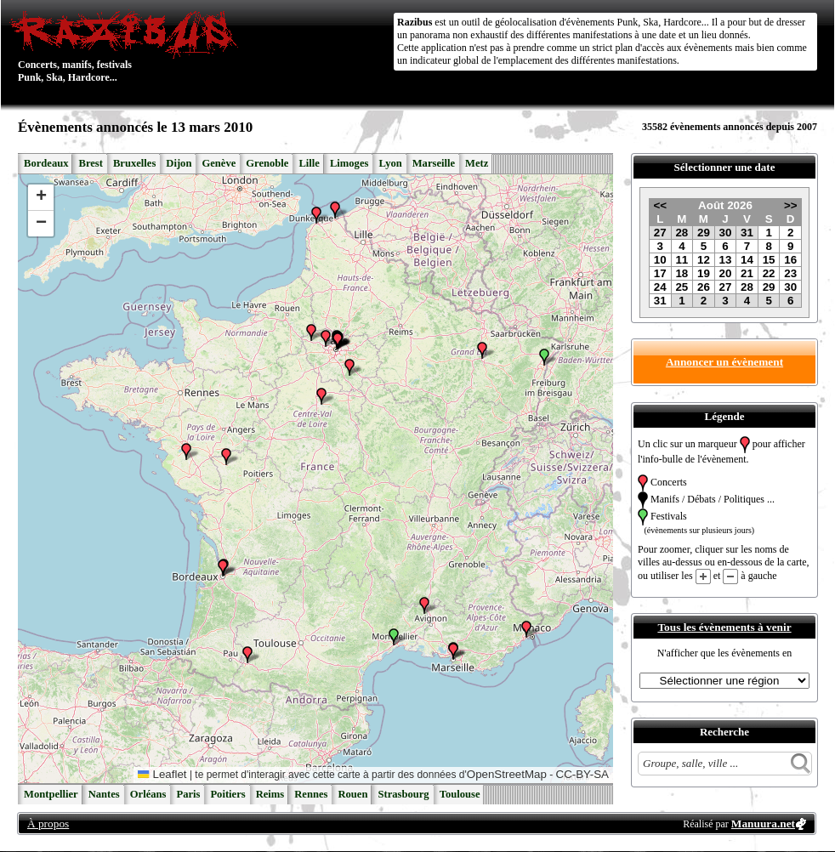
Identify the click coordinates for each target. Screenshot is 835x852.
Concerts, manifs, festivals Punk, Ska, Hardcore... (128, 46)
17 (660, 273)
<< (660, 205)
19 (703, 273)
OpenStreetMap (507, 774)
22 (769, 273)
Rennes (310, 794)
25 (681, 287)
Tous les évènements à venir (724, 627)
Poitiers (227, 794)
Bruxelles (134, 163)
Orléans (148, 794)
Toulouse (460, 794)
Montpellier (51, 794)
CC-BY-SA (582, 774)
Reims (270, 794)
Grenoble (267, 163)
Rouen (352, 794)
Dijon (178, 163)
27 (660, 232)
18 (681, 273)
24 (660, 287)
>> (791, 205)
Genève (219, 163)
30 (725, 232)
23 (790, 273)
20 (725, 273)
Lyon (389, 163)
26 (703, 287)
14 (747, 259)
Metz (476, 163)
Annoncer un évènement (724, 361)
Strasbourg (403, 794)
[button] (226, 456)
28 (681, 232)
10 (660, 259)
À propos (48, 823)
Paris (188, 794)
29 (703, 232)
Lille (309, 163)
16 (790, 259)
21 (747, 273)
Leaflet (162, 774)
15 (769, 259)
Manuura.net (763, 823)
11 (681, 259)
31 (747, 232)
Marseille (433, 163)
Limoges (349, 163)
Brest (90, 163)
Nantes (104, 794)
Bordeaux (46, 163)
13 (725, 259)
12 (703, 259)
